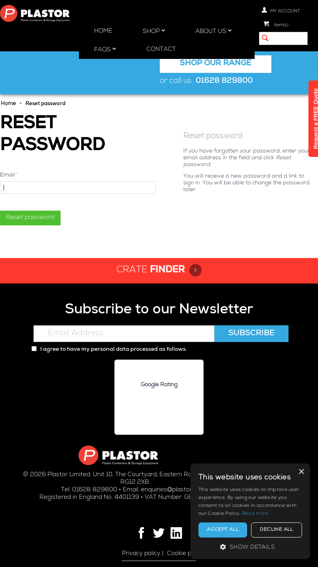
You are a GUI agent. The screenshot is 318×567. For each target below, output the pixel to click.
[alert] (250, 511)
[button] (250, 547)
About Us (213, 31)
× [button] (301, 472)
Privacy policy (141, 554)
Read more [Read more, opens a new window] (255, 514)
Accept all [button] (223, 530)
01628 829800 (224, 81)
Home (103, 31)
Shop (154, 31)
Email (7, 175)
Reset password (30, 218)
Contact (161, 50)
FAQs (105, 49)
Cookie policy (185, 554)
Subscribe (251, 334)
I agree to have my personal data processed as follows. (109, 349)
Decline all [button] (276, 530)
